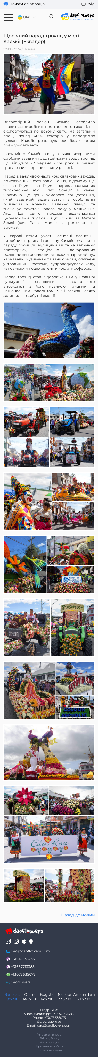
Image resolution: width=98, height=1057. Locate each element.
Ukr (27, 17)
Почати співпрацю (27, 4)
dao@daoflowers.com (30, 951)
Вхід (90, 4)
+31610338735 (23, 958)
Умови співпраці (49, 1034)
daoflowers (21, 982)
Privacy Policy (49, 1038)
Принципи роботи (50, 1046)
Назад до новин (78, 915)
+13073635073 (23, 974)
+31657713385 (23, 966)
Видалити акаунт (49, 1050)
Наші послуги (50, 1042)
